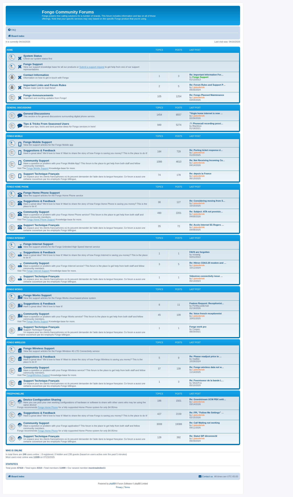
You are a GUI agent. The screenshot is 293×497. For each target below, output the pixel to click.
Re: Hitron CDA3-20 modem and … (207, 263)
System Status (32, 55)
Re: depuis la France (200, 173)
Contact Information (36, 74)
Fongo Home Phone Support (41, 192)
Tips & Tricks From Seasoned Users (46, 123)
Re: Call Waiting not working (204, 423)
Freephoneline (15, 394)
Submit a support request (91, 67)
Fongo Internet (16, 238)
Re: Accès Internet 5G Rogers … (206, 225)
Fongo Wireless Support (38, 348)
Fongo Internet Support (38, 244)
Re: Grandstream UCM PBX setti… (207, 399)
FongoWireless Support (38, 375)
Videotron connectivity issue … (206, 276)
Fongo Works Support (37, 295)
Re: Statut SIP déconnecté (203, 436)
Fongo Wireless (16, 342)
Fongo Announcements (38, 95)
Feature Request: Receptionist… (206, 303)
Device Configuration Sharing (42, 399)
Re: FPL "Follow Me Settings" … (206, 412)
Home (10, 50)
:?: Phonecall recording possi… (206, 123)
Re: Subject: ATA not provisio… (206, 211)
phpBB (112, 484)
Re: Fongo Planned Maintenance (206, 95)
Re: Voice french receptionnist (205, 313)
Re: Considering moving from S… (207, 201)
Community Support (36, 160)
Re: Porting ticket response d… (206, 150)
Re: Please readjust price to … (205, 356)
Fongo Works (15, 289)
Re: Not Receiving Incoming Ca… (207, 160)
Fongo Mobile (15, 136)
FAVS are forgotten (199, 252)
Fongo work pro (197, 327)
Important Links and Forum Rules (44, 85)
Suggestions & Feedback (39, 150)
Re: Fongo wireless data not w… (206, 367)
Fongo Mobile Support (37, 142)
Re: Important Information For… (206, 74)
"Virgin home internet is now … (206, 113)
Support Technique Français (41, 173)
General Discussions (19, 108)
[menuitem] (12, 29)
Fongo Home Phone (18, 187)
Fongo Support (33, 64)
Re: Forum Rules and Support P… (207, 85)
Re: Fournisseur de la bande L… (206, 380)
